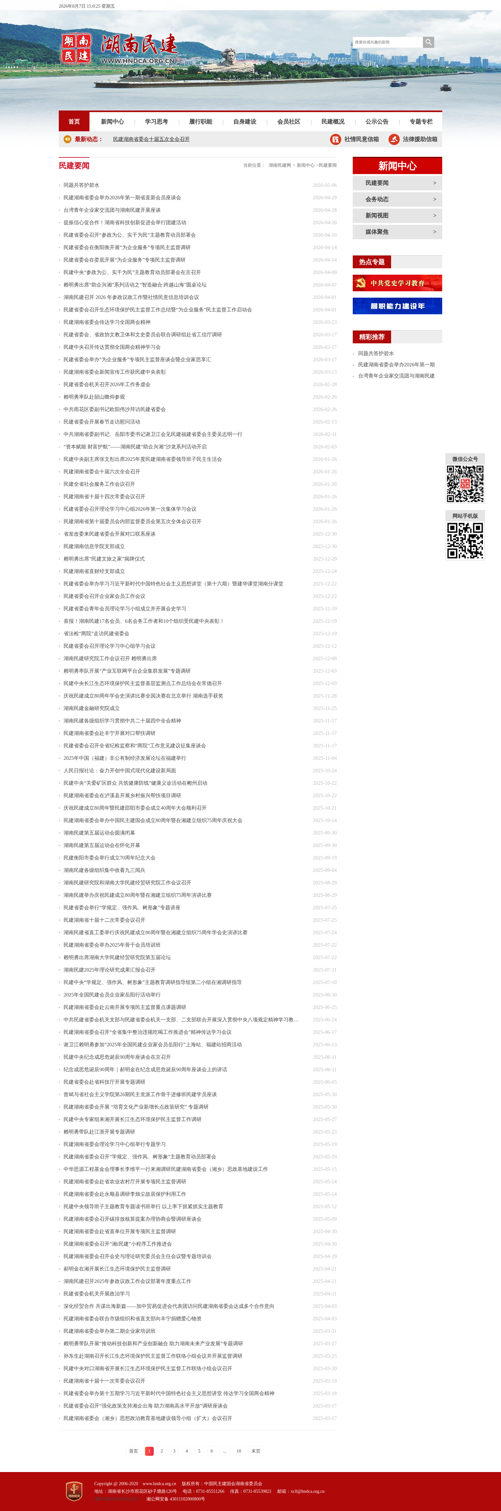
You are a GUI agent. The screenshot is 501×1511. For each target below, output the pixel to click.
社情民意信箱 (361, 139)
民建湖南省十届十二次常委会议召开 (104, 920)
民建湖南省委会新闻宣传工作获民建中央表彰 (115, 372)
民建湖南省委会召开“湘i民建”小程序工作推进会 (118, 1244)
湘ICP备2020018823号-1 (117, 1499)
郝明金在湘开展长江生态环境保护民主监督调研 (117, 1268)
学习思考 (156, 121)
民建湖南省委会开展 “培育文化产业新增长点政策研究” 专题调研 (136, 1107)
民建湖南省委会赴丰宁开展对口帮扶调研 (110, 733)
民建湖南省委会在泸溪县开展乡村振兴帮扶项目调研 (122, 795)
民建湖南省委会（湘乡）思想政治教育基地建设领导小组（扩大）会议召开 (148, 1418)
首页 (74, 121)
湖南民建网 (280, 165)
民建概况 (332, 121)
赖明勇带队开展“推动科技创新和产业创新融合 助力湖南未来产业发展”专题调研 (153, 1343)
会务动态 (377, 199)
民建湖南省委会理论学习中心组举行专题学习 (115, 1144)
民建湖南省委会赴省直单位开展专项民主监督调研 (120, 1231)
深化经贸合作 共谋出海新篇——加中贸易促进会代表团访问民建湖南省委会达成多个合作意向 (169, 1306)
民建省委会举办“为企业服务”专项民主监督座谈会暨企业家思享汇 (137, 359)
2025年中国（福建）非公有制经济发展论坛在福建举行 (125, 758)
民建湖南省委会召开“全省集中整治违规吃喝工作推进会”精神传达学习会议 (148, 1032)
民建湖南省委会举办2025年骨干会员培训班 (112, 945)
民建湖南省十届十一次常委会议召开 (104, 1381)
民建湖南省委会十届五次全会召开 (151, 139)
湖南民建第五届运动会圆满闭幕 (99, 833)
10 (239, 1451)
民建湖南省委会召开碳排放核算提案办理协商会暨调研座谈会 (133, 1219)
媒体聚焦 (377, 232)
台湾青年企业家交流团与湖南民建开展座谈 (112, 210)
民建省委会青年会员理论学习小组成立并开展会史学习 (125, 608)
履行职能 (200, 121)
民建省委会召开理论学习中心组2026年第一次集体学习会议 (130, 509)
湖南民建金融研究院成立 (92, 708)
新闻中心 (112, 121)
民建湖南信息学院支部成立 (94, 546)
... (225, 1451)
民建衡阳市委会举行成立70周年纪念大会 (110, 857)
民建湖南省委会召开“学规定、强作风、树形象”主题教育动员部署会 (140, 1156)
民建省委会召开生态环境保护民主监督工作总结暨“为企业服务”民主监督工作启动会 (158, 309)
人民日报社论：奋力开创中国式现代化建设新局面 (120, 770)
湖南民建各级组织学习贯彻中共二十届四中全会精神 (122, 720)
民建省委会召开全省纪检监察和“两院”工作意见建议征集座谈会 (135, 745)
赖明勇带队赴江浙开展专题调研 (99, 1131)
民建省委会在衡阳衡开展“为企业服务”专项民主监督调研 (127, 247)
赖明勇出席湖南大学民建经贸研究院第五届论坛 (117, 957)
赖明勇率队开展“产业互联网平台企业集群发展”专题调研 (127, 671)
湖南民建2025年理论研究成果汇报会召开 (110, 970)
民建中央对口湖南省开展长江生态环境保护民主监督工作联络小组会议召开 (148, 1368)
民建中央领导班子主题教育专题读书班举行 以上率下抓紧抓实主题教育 (143, 1206)
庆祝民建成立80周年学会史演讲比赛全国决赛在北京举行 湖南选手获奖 (143, 695)
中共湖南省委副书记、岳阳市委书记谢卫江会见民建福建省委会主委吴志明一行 (153, 434)
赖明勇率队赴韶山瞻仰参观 (94, 397)
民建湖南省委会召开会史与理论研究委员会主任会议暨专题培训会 (138, 1256)
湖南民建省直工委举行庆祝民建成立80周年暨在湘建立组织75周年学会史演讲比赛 (156, 932)
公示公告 (377, 121)
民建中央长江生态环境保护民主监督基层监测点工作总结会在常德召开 (143, 683)
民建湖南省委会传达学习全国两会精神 (107, 322)
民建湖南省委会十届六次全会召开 (102, 471)
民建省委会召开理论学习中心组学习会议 (110, 646)
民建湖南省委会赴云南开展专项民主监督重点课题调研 (125, 1007)
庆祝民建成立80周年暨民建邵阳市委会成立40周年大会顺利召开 (135, 808)
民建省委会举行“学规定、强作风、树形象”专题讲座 (122, 907)
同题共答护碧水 (81, 185)
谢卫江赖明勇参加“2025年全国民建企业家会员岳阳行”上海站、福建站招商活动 (153, 1044)
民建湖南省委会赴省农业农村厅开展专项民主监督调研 (125, 1181)
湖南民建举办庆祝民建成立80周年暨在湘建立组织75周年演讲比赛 (138, 895)
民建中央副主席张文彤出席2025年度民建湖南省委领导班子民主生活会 (143, 459)
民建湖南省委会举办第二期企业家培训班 (110, 1331)
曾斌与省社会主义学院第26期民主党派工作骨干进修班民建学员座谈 (140, 1094)
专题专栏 (421, 121)
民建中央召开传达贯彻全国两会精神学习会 (112, 347)
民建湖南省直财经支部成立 (94, 571)
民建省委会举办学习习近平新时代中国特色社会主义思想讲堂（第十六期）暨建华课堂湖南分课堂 (173, 583)
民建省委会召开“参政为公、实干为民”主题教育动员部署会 (130, 235)
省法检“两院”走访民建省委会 (96, 633)
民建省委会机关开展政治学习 (97, 1293)
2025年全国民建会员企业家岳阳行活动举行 (112, 994)
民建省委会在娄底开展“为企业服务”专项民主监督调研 (125, 260)
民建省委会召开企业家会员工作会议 (104, 596)
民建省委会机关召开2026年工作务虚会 (107, 384)
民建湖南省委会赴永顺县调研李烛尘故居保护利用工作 (125, 1194)
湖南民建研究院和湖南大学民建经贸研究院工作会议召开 (127, 882)
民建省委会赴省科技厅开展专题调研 (104, 1082)
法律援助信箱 (420, 139)
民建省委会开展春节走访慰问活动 (102, 421)
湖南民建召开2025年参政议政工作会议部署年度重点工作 (127, 1281)
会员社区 (288, 121)
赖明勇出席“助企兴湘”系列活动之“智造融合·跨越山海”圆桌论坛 (135, 284)
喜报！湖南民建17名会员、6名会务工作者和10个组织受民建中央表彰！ (144, 621)
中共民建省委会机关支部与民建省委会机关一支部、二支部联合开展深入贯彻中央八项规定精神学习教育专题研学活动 (183, 1019)
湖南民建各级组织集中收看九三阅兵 (104, 870)
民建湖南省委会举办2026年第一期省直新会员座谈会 (122, 197)
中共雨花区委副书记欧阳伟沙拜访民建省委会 (115, 409)
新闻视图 (377, 215)
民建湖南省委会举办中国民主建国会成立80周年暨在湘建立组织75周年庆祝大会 (153, 820)
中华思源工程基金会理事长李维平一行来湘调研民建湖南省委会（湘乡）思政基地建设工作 (166, 1169)
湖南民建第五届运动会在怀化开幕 (102, 845)
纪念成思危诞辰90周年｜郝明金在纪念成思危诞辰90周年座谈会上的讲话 (145, 1069)
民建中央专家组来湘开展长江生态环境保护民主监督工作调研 (133, 1119)
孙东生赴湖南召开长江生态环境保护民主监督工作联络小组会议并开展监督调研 (153, 1356)
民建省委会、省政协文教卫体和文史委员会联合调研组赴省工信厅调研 (143, 334)
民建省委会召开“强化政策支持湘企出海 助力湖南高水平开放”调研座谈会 (146, 1405)
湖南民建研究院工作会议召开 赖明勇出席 (110, 658)
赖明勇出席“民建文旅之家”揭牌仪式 (104, 558)
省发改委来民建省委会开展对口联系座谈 (110, 534)
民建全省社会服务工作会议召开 (99, 484)
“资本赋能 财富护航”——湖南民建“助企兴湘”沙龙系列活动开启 (135, 446)
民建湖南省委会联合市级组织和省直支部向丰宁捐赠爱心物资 (133, 1318)
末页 (255, 1451)
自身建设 (244, 121)
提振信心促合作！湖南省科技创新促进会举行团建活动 (125, 222)
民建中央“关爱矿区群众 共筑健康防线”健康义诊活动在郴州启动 (135, 783)
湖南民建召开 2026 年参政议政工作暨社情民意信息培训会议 (131, 297)
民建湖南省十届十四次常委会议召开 (104, 496)
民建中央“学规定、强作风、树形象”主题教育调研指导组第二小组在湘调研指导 (153, 982)
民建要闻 (377, 183)
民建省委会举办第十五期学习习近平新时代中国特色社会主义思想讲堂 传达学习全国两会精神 (169, 1393)
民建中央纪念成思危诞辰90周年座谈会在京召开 (117, 1057)
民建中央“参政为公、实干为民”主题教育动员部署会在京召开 (132, 272)
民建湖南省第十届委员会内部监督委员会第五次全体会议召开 (133, 521)
